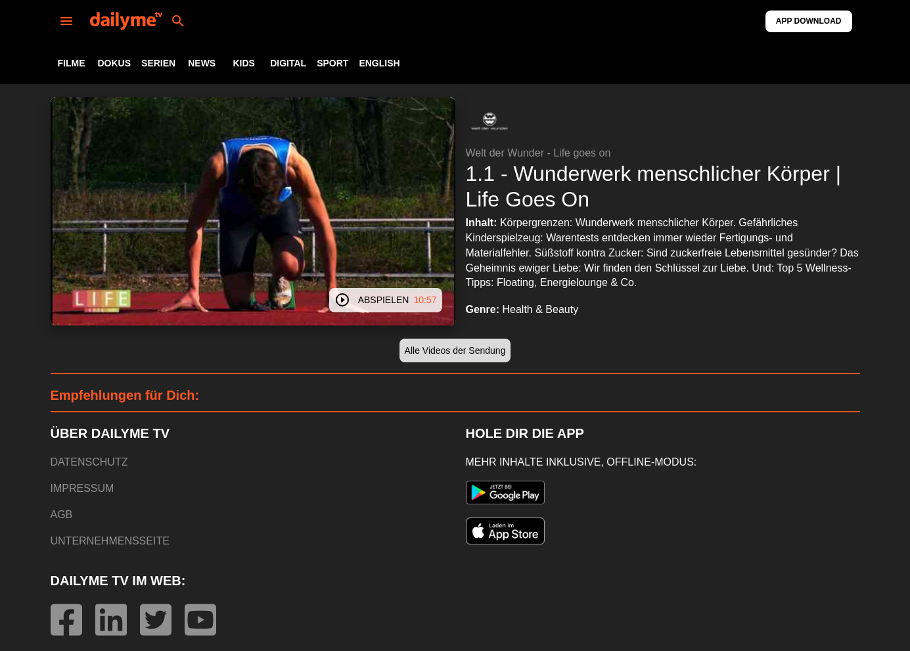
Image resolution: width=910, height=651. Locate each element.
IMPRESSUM (82, 488)
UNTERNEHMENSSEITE (110, 540)
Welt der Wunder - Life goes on (538, 152)
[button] (489, 121)
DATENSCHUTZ (89, 462)
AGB (62, 514)
